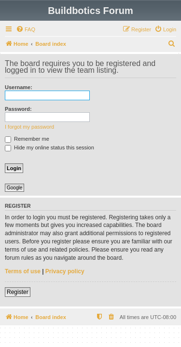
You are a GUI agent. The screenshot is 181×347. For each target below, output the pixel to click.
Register (17, 292)
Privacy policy (64, 271)
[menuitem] (25, 29)
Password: (18, 109)
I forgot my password (29, 127)
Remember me (27, 139)
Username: (18, 87)
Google (14, 187)
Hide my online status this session (49, 147)
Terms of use (23, 271)
